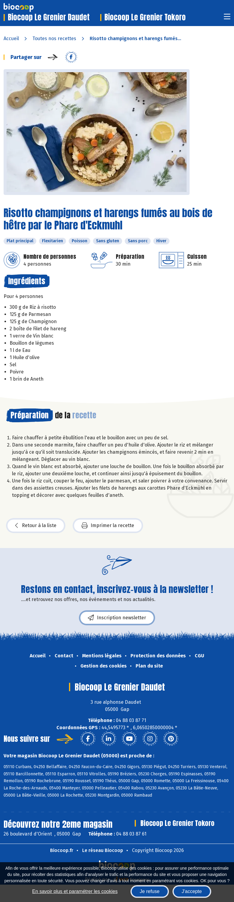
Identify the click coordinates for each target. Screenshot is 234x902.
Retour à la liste (35, 526)
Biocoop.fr (61, 850)
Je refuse (150, 891)
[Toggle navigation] (227, 18)
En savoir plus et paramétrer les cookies (75, 891)
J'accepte (192, 891)
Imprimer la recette (108, 526)
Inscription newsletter (117, 618)
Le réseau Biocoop (102, 850)
